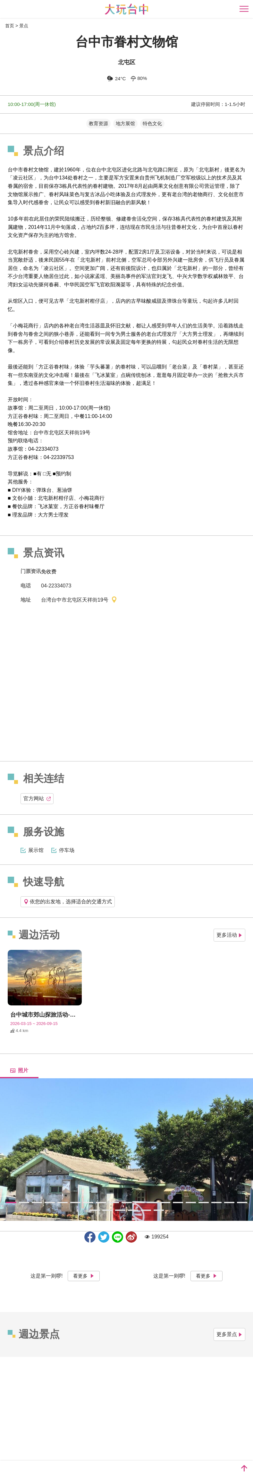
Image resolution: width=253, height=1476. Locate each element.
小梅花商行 (92, 498)
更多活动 (229, 935)
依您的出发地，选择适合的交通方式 (67, 901)
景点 (23, 25)
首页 (9, 25)
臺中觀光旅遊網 (126, 9)
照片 (19, 1070)
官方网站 (37, 798)
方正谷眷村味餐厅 (84, 506)
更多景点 (229, 1334)
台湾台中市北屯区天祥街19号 (79, 600)
